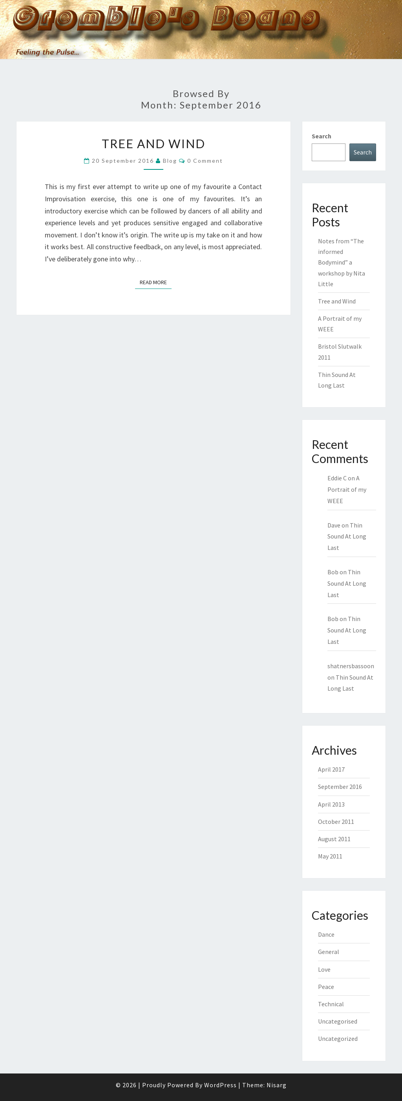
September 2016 (340, 786)
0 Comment (205, 160)
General (328, 952)
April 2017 (331, 769)
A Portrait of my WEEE (346, 489)
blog (170, 160)
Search (321, 136)
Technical (331, 1004)
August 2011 (334, 839)
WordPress (220, 1085)
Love (324, 969)
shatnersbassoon (350, 666)
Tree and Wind (153, 143)
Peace (326, 987)
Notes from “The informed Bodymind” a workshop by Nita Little (341, 262)
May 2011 (330, 856)
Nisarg (277, 1085)
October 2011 (336, 821)
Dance (326, 934)
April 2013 (331, 804)
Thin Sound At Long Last (346, 536)
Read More (156, 282)
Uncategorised (337, 1021)
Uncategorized (338, 1038)
